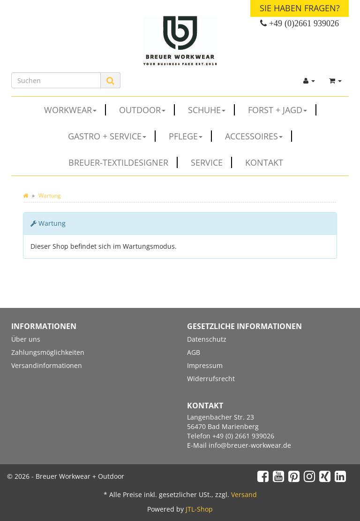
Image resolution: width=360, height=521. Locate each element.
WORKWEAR (75, 109)
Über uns (25, 339)
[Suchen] (56, 80)
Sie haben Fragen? (300, 8)
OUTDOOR (147, 109)
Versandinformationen (46, 365)
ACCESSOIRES (258, 136)
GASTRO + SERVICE (112, 136)
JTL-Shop (199, 509)
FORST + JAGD (282, 109)
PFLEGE (190, 136)
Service (211, 162)
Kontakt (264, 162)
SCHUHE (211, 109)
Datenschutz (206, 339)
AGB (193, 352)
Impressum (205, 365)
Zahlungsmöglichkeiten (47, 352)
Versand (244, 494)
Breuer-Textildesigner (123, 162)
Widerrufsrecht (211, 378)
